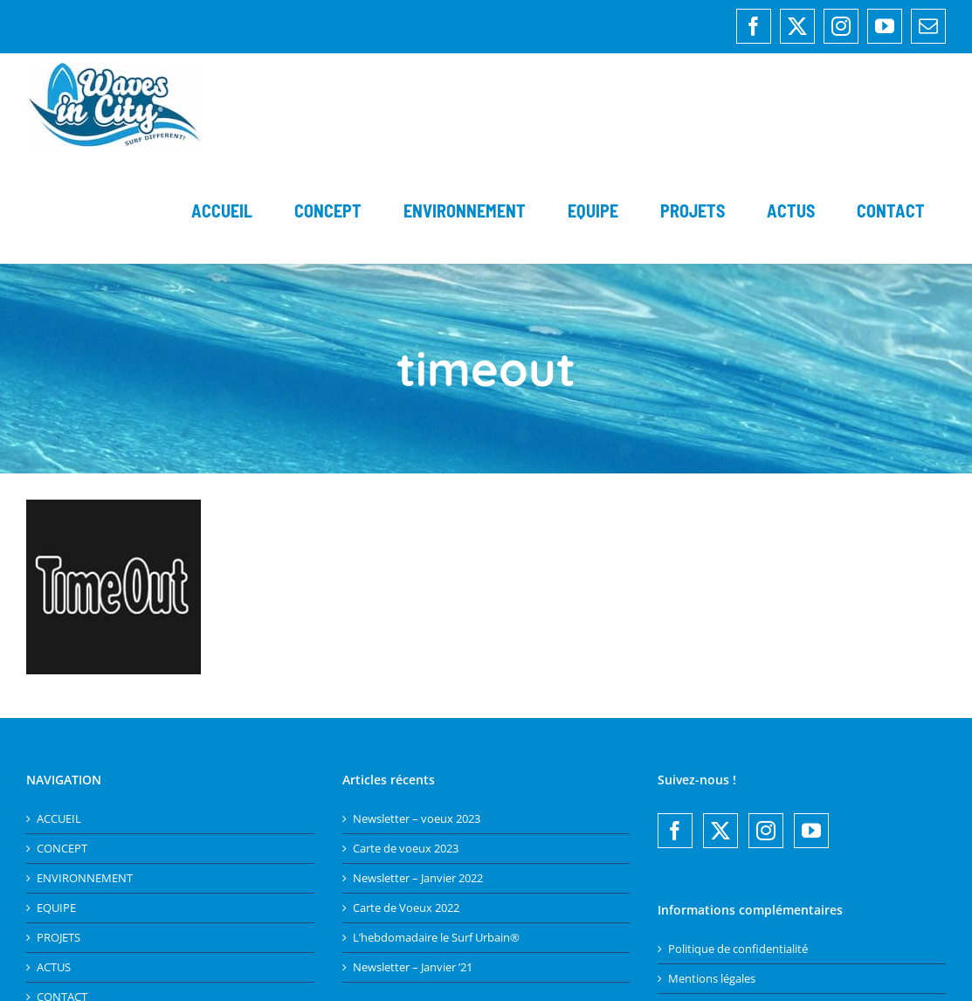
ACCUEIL (59, 819)
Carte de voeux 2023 (405, 848)
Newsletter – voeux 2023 (416, 819)
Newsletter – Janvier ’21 (412, 967)
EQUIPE (56, 908)
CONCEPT (62, 848)
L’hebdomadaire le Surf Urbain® (436, 937)
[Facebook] (675, 830)
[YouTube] (811, 830)
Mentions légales (711, 978)
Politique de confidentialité (738, 949)
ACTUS (54, 967)
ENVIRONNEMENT (85, 878)
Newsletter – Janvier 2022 (418, 878)
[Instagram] (765, 830)
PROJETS (58, 937)
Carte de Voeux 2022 (406, 908)
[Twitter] (720, 830)
